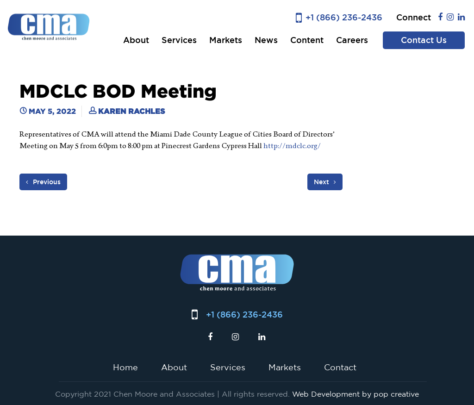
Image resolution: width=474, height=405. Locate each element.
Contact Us (424, 40)
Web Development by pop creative (355, 394)
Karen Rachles (131, 111)
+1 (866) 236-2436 (344, 17)
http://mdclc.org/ (292, 145)
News (266, 40)
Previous (43, 182)
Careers (352, 40)
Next (325, 182)
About (136, 40)
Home (125, 367)
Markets (225, 40)
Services (179, 40)
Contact (340, 367)
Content (307, 40)
